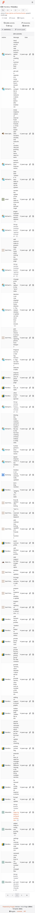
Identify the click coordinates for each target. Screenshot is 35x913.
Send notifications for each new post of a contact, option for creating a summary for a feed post (16, 54)
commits (9, 23)
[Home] (3, 2)
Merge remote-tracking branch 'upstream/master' (15, 230)
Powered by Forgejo (9, 907)
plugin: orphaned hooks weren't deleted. (16, 215)
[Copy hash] (30, 54)
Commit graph (20, 29)
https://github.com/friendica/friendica (16, 13)
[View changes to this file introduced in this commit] (33, 54)
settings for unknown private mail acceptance (16, 844)
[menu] (12, 911)
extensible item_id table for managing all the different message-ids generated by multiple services (16, 765)
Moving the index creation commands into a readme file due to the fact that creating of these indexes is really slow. (16, 429)
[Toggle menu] (32, 2)
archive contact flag (15, 748)
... (14, 221)
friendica (7, 7)
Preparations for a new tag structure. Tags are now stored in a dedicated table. (16, 360)
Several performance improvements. (15, 164)
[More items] (32, 18)
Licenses (19, 911)
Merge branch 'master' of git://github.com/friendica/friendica (16, 882)
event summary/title (16, 543)
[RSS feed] (3, 10)
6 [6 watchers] (11, 10)
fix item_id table (15, 388)
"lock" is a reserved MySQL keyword (16, 513)
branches (26, 23)
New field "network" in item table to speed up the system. (15, 179)
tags (9, 26)
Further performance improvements (15, 450)
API (25, 911)
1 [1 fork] (26, 10)
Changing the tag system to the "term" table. (16, 285)
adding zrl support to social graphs (15, 701)
